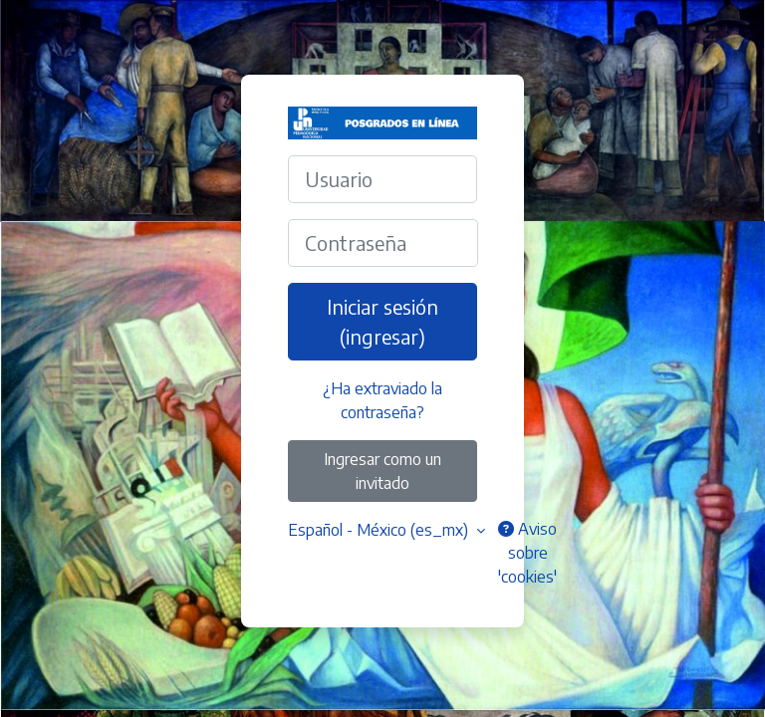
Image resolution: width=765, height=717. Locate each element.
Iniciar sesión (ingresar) (382, 321)
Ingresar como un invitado (382, 471)
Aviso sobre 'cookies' (527, 553)
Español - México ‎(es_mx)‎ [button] (380, 530)
